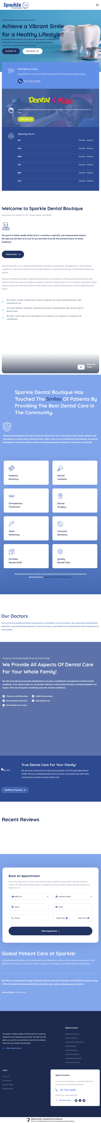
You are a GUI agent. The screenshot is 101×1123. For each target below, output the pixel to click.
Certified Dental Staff (73, 1058)
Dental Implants (71, 1038)
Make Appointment (51, 931)
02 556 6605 (32, 81)
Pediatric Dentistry (72, 1034)
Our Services (10, 51)
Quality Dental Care (72, 1062)
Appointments (7, 1089)
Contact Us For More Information (58, 577)
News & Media (7, 1085)
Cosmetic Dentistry (72, 1054)
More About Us (32, 51)
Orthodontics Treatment (74, 1042)
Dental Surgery (70, 1046)
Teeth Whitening (71, 1050)
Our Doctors (7, 1081)
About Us (5, 1076)
